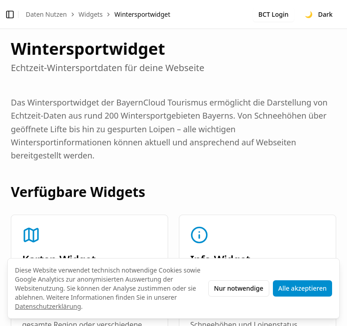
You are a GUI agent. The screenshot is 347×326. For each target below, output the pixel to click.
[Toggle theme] (319, 14)
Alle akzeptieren (302, 288)
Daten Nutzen (46, 14)
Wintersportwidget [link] (142, 14)
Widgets (91, 14)
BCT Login (273, 14)
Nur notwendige (238, 288)
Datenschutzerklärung (48, 306)
